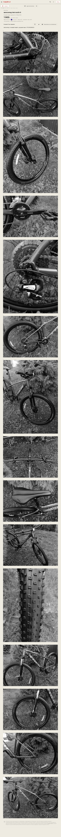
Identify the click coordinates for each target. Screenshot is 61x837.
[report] (49, 24)
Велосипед (6, 10)
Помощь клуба (50, 823)
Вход (58, 1)
